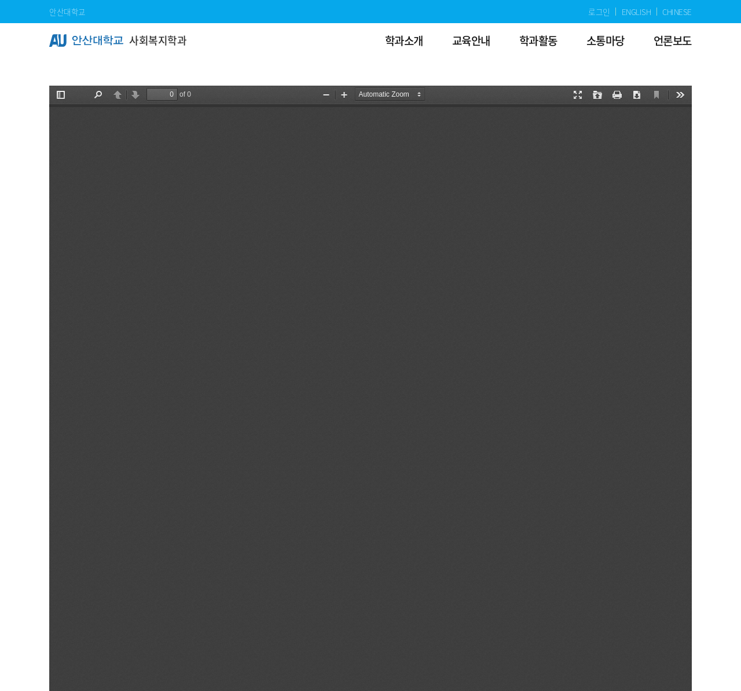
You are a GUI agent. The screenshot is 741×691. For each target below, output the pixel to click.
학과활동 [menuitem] (538, 40)
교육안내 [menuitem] (471, 40)
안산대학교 (67, 11)
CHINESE (677, 11)
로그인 (599, 11)
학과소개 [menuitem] (404, 40)
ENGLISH (636, 11)
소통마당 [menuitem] (605, 40)
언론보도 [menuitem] (673, 40)
